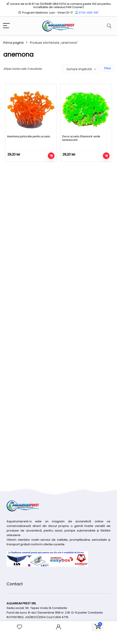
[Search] (109, 26)
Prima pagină (13, 42)
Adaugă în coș (51, 156)
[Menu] (6, 26)
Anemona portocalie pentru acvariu (28, 136)
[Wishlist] (19, 627)
